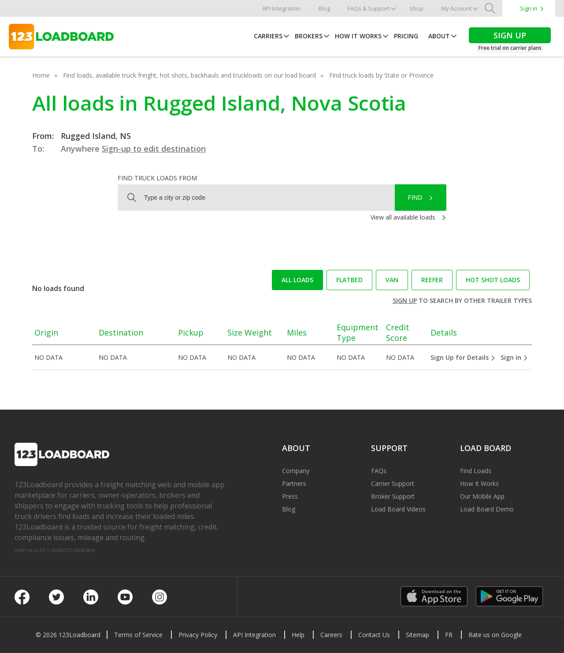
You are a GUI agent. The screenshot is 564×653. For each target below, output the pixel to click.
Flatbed (349, 280)
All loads (297, 280)
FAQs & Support (369, 8)
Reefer (432, 280)
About (439, 36)
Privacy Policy (197, 635)
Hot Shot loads (493, 280)
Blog (324, 8)
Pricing (406, 36)
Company (295, 470)
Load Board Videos (398, 509)
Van (392, 280)
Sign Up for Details (463, 357)
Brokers (309, 36)
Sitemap (417, 635)
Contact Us (374, 635)
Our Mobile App (482, 496)
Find (415, 197)
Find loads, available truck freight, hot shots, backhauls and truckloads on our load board (189, 75)
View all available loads (403, 217)
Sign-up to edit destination (154, 148)
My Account (456, 8)
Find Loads (475, 470)
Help (298, 635)
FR (449, 635)
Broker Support (393, 496)
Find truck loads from (157, 178)
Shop (416, 8)
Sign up (405, 300)
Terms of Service (138, 635)
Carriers (268, 36)
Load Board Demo (487, 509)
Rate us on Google (495, 635)
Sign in (529, 8)
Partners (294, 483)
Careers (331, 635)
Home (41, 75)
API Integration (281, 8)
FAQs (378, 470)
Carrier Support (392, 483)
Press (290, 496)
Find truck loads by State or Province (381, 75)
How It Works (358, 36)
